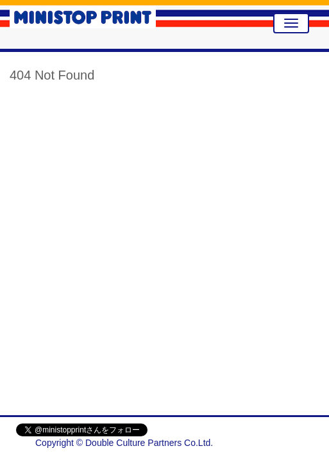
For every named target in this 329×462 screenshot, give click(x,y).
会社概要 (295, 443)
